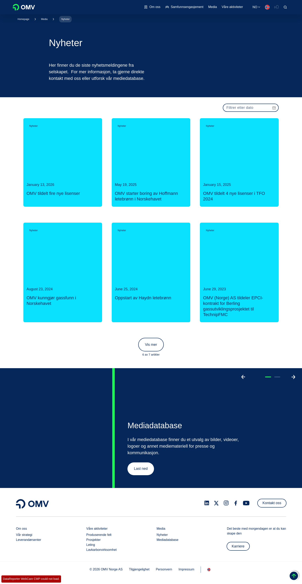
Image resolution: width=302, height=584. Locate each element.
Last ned (141, 469)
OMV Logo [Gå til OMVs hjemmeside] (24, 7)
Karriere (238, 546)
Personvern (164, 569)
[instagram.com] (226, 503)
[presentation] (250, 107)
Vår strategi (24, 534)
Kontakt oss (272, 503)
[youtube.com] (246, 503)
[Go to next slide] (293, 377)
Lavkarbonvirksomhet (101, 549)
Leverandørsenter (28, 539)
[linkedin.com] (206, 503)
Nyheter (65, 19)
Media (44, 19)
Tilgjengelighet (139, 569)
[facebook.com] (235, 503)
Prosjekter (93, 539)
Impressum (186, 569)
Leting (90, 544)
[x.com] (216, 503)
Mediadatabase (167, 539)
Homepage (23, 19)
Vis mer (151, 345)
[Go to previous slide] (243, 377)
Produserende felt (99, 534)
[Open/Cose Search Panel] (285, 7)
